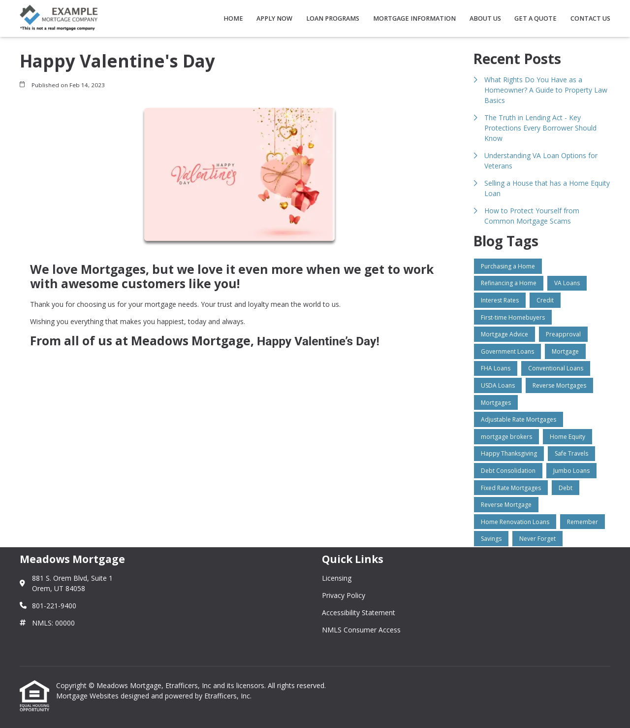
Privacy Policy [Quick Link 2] (343, 595)
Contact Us (590, 18)
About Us (485, 18)
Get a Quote (535, 18)
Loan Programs (332, 18)
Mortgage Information (414, 18)
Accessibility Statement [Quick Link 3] (358, 612)
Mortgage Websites (88, 695)
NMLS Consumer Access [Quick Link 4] (361, 629)
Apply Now (274, 18)
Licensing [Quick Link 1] (336, 578)
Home (233, 18)
